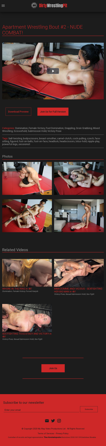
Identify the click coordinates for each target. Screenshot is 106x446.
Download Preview (18, 111)
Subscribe (89, 409)
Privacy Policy (62, 433)
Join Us (53, 368)
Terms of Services (46, 433)
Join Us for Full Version (53, 111)
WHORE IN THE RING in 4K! (17, 288)
